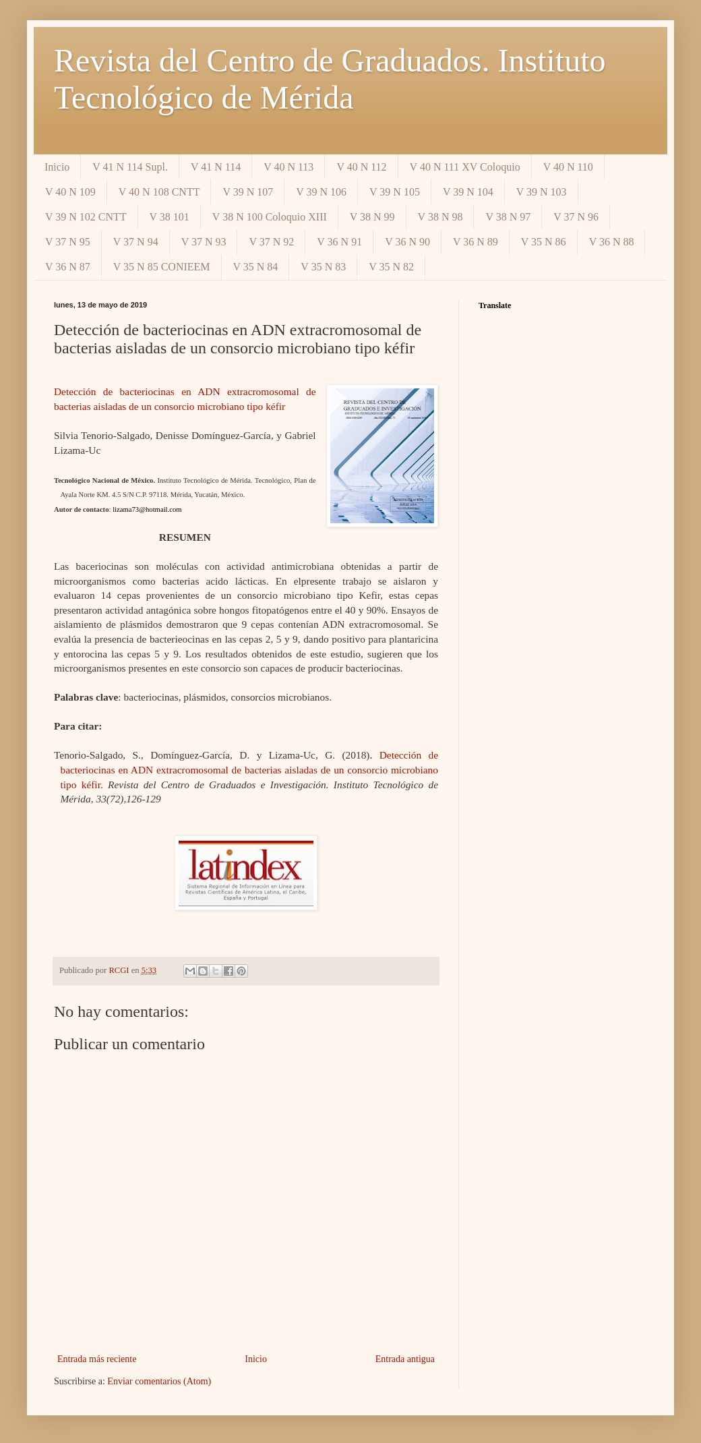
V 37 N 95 (67, 241)
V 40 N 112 (361, 167)
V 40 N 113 (288, 167)
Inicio (56, 167)
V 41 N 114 (216, 167)
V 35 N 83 (323, 266)
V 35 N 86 (543, 241)
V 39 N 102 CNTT (86, 217)
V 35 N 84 (255, 266)
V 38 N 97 (507, 217)
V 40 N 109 (70, 192)
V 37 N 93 (203, 241)
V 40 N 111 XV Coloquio (465, 167)
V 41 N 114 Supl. (130, 167)
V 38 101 (169, 217)
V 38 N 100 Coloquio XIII (269, 217)
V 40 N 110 (568, 167)
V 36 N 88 (611, 241)
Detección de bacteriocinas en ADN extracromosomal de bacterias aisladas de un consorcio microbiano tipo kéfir (249, 769)
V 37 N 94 (135, 241)
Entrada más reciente (96, 1359)
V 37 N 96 (576, 217)
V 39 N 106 (321, 192)
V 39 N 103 (541, 192)
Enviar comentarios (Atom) (159, 1381)
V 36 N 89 (475, 241)
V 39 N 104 (468, 192)
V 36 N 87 (67, 266)
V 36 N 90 (407, 241)
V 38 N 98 (440, 217)
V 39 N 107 (247, 192)
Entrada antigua (405, 1359)
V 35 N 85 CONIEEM (161, 266)
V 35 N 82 (391, 266)
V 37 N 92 (271, 241)
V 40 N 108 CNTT (159, 192)
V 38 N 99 (372, 217)
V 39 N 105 (394, 192)
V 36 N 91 (339, 241)
